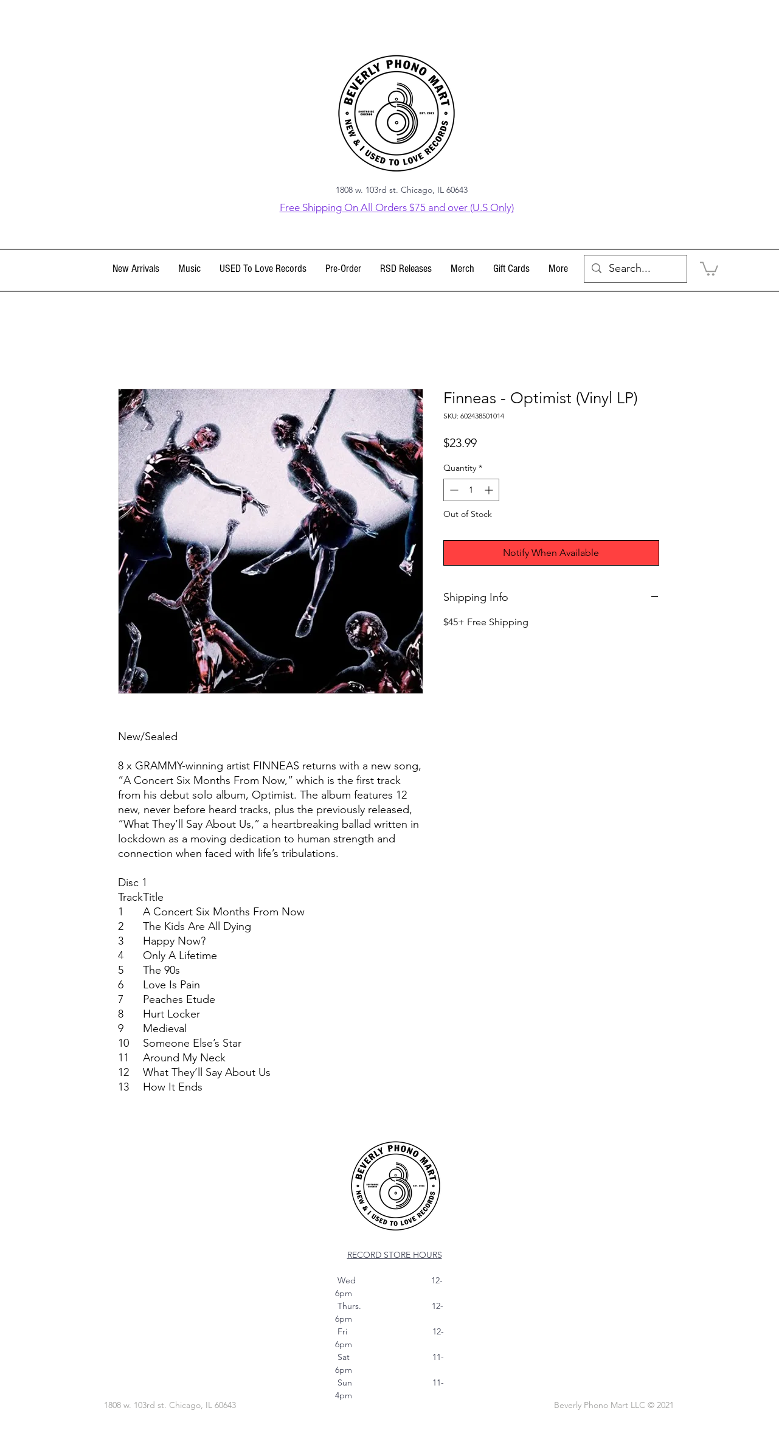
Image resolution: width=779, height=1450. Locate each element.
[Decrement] (452, 490)
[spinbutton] (471, 490)
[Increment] (489, 490)
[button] (189, 269)
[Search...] (635, 268)
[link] (709, 268)
